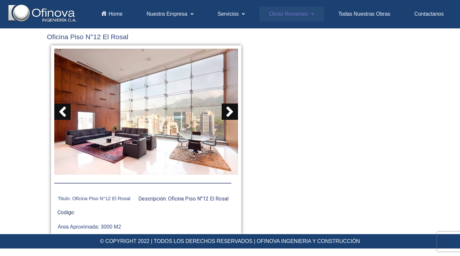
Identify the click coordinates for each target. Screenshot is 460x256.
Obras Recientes (291, 14)
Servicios (231, 14)
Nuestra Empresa (170, 14)
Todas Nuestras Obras (364, 14)
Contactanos (429, 14)
